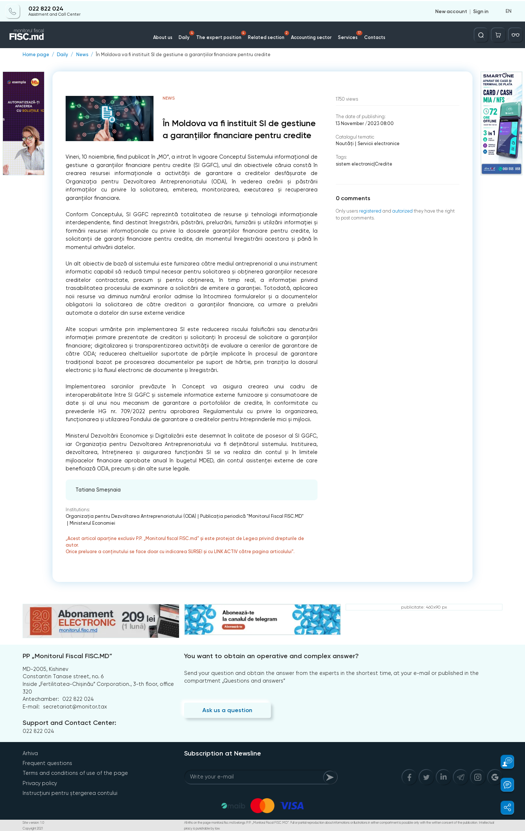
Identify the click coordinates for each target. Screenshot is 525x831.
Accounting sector (310, 36)
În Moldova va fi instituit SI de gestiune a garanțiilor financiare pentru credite (180, 55)
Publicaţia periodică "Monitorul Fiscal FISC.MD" (249, 516)
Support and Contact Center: (69, 722)
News (81, 55)
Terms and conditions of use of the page (75, 773)
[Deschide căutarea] (482, 34)
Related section (268, 34)
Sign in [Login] (481, 10)
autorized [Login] (402, 211)
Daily (188, 34)
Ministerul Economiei (92, 523)
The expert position (222, 34)
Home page (36, 55)
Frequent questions (47, 763)
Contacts (373, 36)
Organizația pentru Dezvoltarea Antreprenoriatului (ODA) (130, 516)
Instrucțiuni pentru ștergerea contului (70, 793)
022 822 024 (45, 8)
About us (164, 36)
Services (349, 34)
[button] (503, 762)
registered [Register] (370, 211)
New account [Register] (451, 10)
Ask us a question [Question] (227, 709)
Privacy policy (40, 783)
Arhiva (30, 753)
